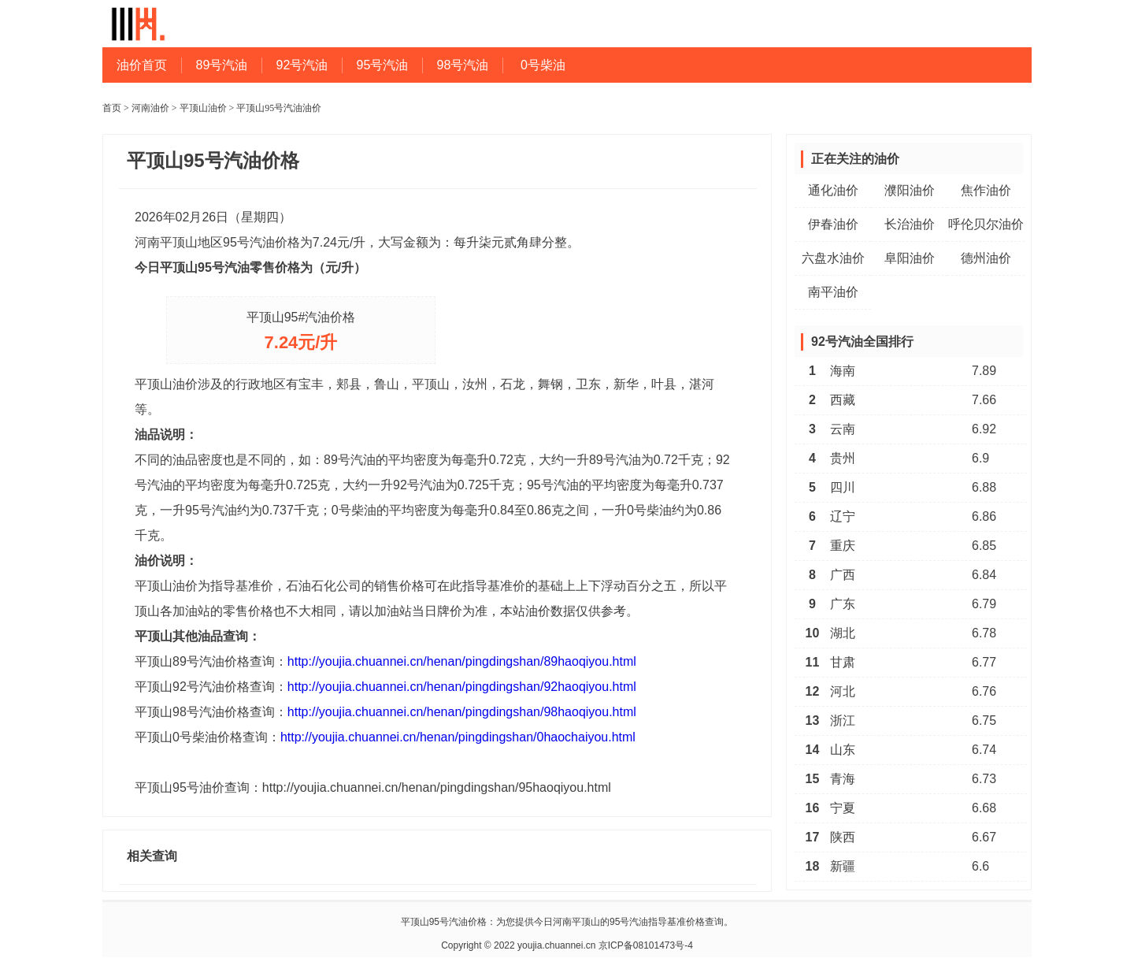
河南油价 (150, 107)
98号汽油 (463, 65)
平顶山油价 (203, 107)
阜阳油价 (909, 258)
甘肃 (842, 662)
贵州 (842, 458)
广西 (842, 574)
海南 (842, 370)
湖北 (842, 633)
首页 (111, 107)
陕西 (842, 837)
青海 (842, 778)
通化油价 (833, 190)
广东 (842, 604)
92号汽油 (302, 65)
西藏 (842, 400)
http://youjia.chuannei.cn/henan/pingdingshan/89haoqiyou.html (461, 661)
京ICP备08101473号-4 (645, 945)
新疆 (842, 866)
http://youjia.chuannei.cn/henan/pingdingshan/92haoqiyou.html (461, 686)
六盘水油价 (833, 258)
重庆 (842, 545)
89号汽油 (222, 65)
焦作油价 (986, 190)
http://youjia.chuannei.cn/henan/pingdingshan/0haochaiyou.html (458, 737)
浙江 (842, 720)
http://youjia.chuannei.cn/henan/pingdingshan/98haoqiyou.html (461, 712)
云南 (842, 429)
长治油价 (909, 224)
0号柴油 (543, 65)
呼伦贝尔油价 (986, 224)
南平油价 (833, 292)
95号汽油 (383, 65)
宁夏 (842, 808)
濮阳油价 (909, 190)
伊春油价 (833, 224)
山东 (842, 749)
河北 (842, 691)
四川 (842, 487)
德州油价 (986, 258)
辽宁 (842, 516)
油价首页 (142, 65)
